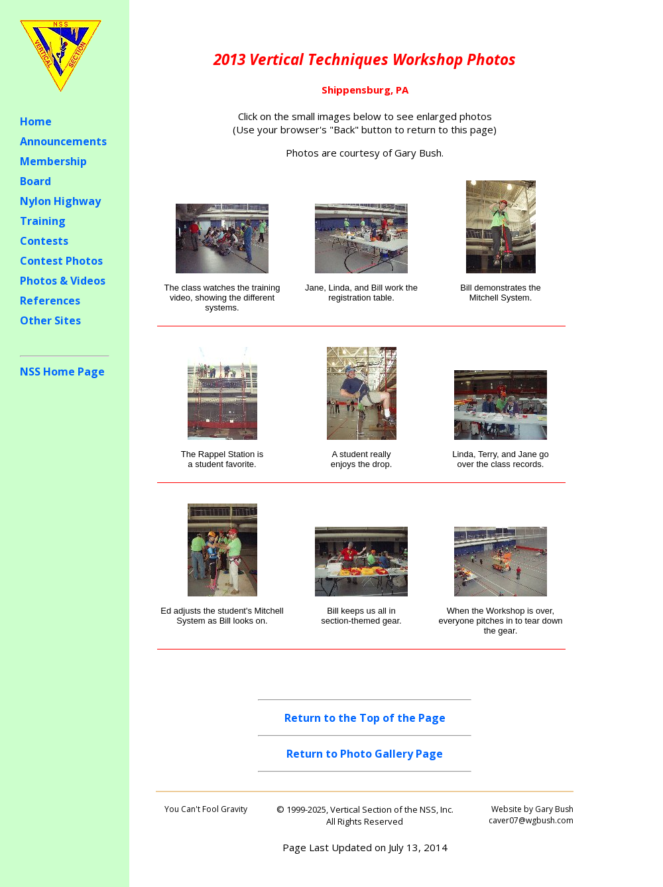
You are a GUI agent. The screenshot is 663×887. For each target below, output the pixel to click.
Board (35, 181)
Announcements (63, 141)
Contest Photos (61, 260)
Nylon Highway (60, 201)
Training (43, 221)
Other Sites (50, 320)
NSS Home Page (62, 371)
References (50, 300)
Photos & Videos (62, 280)
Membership (53, 161)
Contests (44, 241)
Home (36, 121)
